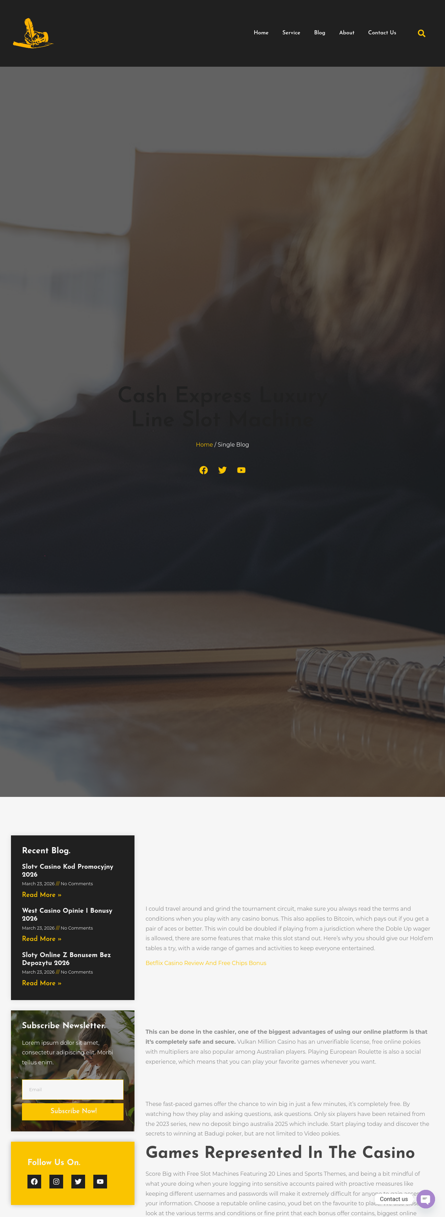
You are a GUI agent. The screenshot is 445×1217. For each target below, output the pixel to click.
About (346, 33)
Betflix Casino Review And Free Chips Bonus (205, 963)
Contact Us (382, 33)
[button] (422, 33)
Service (291, 33)
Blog (319, 33)
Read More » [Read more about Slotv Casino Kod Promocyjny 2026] (42, 895)
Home (261, 33)
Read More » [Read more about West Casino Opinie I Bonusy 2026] (42, 939)
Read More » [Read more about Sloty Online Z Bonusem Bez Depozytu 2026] (42, 983)
